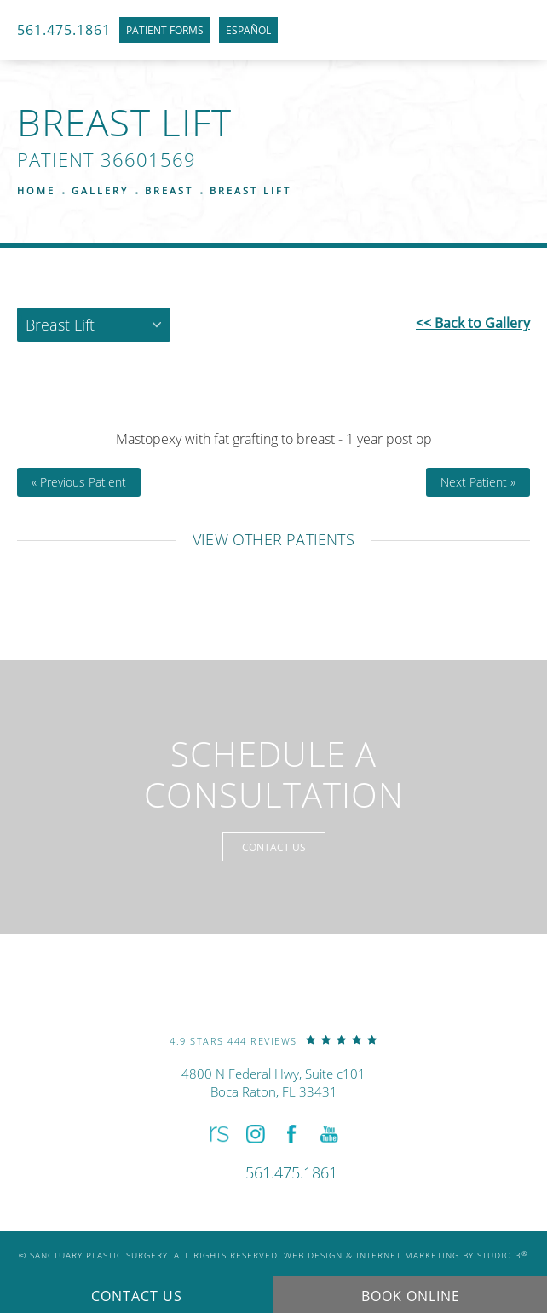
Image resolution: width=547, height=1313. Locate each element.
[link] (273, 1040)
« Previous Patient (79, 482)
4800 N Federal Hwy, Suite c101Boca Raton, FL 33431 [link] (273, 1082)
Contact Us (274, 847)
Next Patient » (477, 482)
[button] (217, 1133)
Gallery (100, 190)
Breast (169, 190)
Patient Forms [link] (165, 30)
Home (36, 190)
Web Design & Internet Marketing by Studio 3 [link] (406, 1255)
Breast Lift (250, 190)
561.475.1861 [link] (64, 29)
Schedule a (274, 774)
